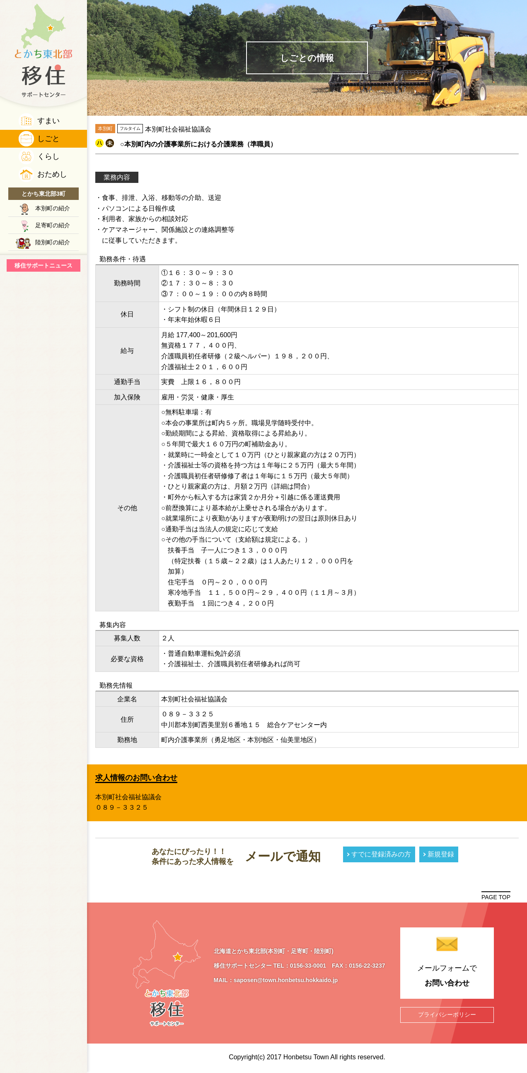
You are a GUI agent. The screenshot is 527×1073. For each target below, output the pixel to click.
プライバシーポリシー (447, 1014)
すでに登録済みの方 (381, 854)
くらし (48, 156)
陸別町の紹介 (52, 242)
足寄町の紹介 (52, 225)
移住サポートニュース (44, 265)
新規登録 (441, 854)
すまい (48, 121)
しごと (48, 138)
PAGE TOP (495, 897)
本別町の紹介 (52, 208)
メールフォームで (446, 977)
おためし (52, 174)
